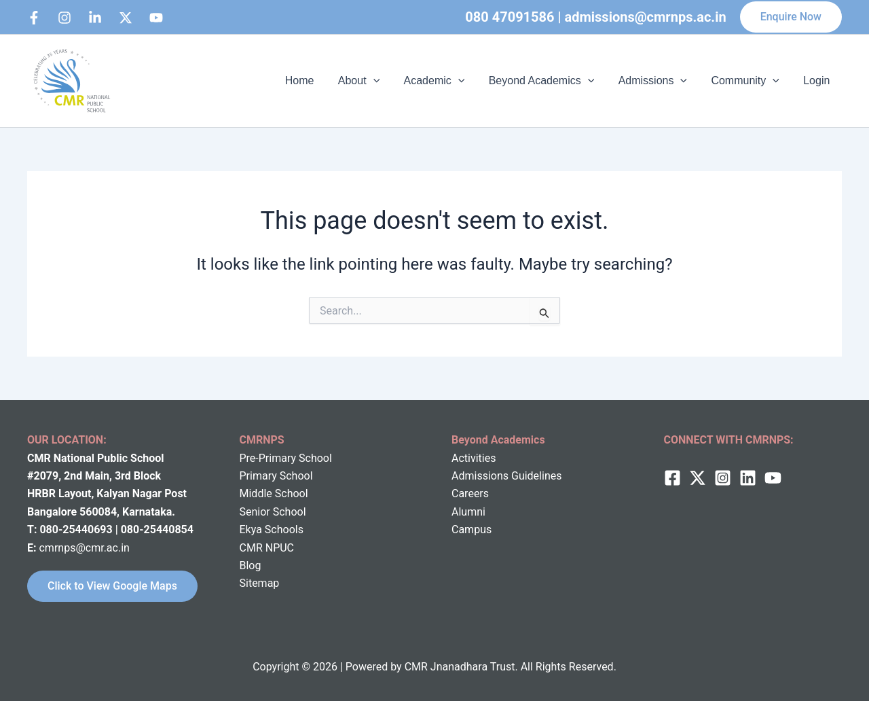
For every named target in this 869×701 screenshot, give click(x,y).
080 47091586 (509, 17)
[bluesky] (156, 17)
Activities (473, 458)
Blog (250, 565)
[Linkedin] (95, 17)
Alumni (468, 511)
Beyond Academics (549, 81)
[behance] (125, 17)
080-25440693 (77, 529)
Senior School (273, 511)
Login (818, 80)
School (290, 493)
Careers (470, 493)
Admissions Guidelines (506, 475)
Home (314, 80)
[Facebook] (34, 17)
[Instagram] (64, 17)
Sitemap (260, 583)
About (371, 81)
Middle (256, 493)
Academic (444, 81)
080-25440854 (157, 529)
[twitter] (697, 477)
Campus (471, 529)
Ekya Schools (271, 529)
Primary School (276, 475)
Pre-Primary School (286, 458)
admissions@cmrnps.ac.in (645, 17)
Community (748, 81)
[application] (385, 81)
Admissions (658, 81)
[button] (791, 17)
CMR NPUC (267, 547)
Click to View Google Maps (112, 585)
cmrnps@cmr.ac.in (84, 547)
